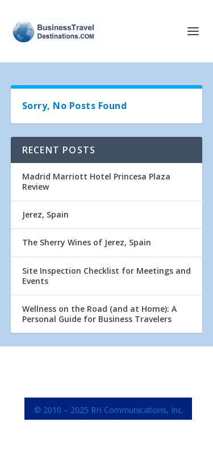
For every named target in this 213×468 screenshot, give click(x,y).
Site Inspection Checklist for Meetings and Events (106, 275)
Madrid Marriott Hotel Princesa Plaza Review (96, 181)
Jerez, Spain (45, 214)
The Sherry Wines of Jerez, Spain (86, 242)
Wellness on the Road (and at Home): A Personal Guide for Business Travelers (99, 313)
